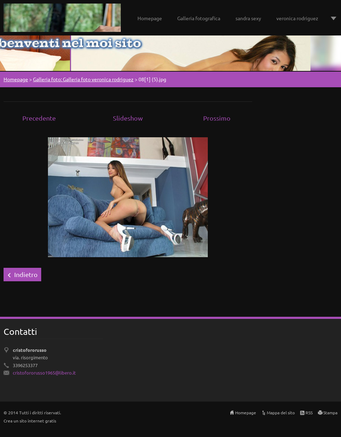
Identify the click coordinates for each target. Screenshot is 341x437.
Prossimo (217, 118)
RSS (309, 412)
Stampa (330, 412)
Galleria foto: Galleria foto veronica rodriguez (83, 79)
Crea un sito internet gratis (30, 421)
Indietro (26, 274)
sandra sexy (248, 18)
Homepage (149, 18)
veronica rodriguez (297, 18)
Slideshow (128, 118)
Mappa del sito (281, 412)
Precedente (39, 118)
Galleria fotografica (198, 18)
